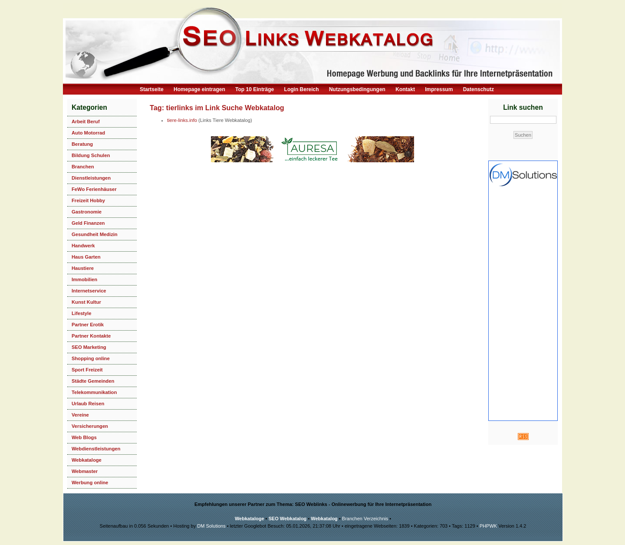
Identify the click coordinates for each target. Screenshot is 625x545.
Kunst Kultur (86, 302)
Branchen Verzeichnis (365, 518)
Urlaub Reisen (88, 403)
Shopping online (91, 358)
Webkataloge (87, 460)
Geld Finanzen (88, 223)
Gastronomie (87, 211)
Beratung (82, 144)
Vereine (80, 414)
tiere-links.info (182, 120)
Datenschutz (478, 89)
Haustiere (83, 268)
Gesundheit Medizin (95, 234)
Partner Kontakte (91, 335)
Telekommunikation (94, 392)
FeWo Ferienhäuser (94, 189)
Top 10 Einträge (254, 89)
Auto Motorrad (88, 132)
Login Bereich (301, 89)
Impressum (439, 89)
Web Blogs (84, 437)
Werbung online (90, 482)
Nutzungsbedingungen (357, 89)
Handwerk (83, 245)
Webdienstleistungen (96, 448)
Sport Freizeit (87, 369)
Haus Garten (86, 256)
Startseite (152, 89)
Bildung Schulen (91, 155)
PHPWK (488, 526)
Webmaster (85, 471)
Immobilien (84, 279)
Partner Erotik (88, 324)
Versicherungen (90, 426)
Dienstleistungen (91, 178)
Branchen (83, 166)
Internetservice (89, 290)
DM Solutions (211, 526)
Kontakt (405, 89)
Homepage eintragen (199, 89)
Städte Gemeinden (93, 381)
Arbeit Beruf (86, 121)
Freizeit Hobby (88, 200)
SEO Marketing (89, 347)
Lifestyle (81, 313)
